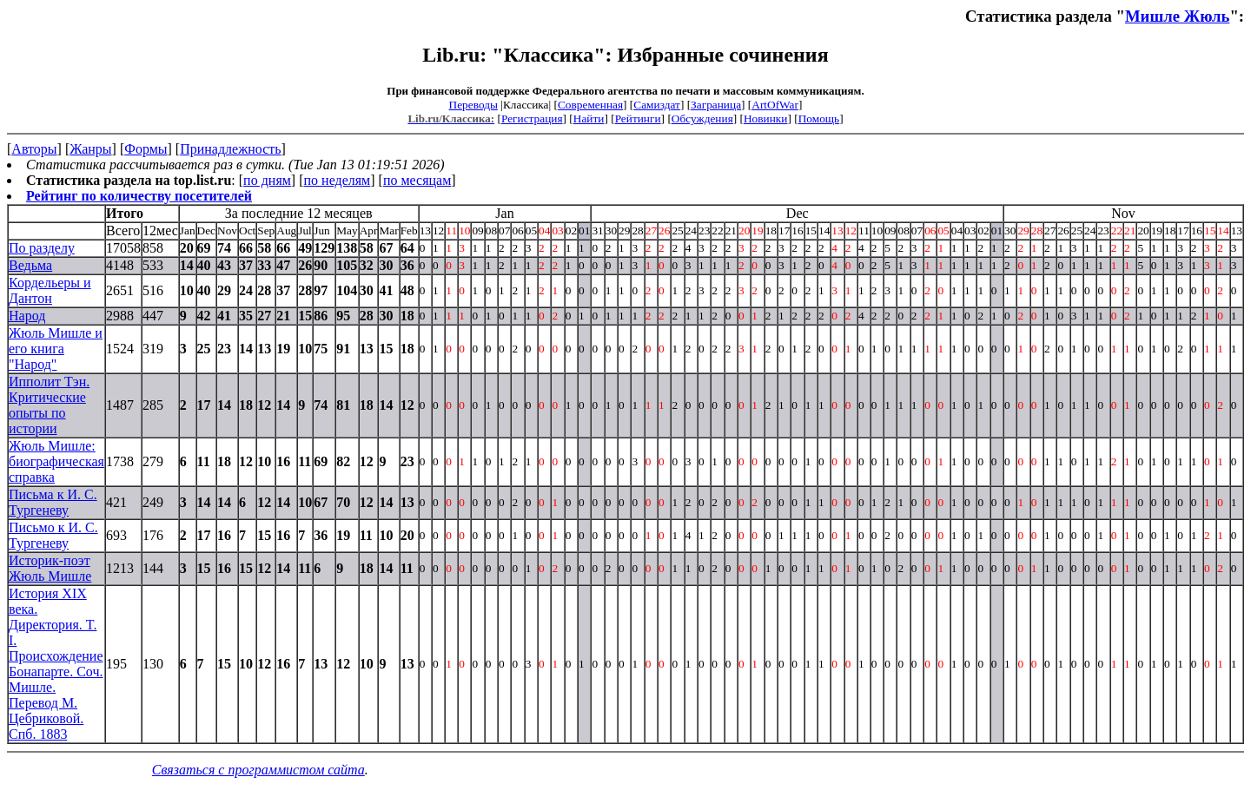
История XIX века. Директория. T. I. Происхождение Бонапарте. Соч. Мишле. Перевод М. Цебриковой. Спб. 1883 (56, 663)
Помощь (818, 118)
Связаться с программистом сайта (258, 769)
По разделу (42, 247)
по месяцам (417, 180)
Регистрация (532, 118)
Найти (589, 118)
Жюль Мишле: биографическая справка (56, 461)
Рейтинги (638, 118)
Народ (27, 315)
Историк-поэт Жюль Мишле (50, 568)
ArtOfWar (774, 104)
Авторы (33, 149)
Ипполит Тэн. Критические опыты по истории (49, 405)
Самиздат (656, 104)
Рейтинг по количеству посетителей (139, 195)
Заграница (716, 104)
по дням (267, 180)
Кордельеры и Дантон (50, 290)
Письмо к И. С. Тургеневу (53, 535)
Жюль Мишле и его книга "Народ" (56, 349)
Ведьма (30, 265)
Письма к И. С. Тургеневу (53, 502)
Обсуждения (702, 118)
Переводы (473, 104)
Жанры (90, 149)
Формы (145, 149)
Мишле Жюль (1177, 16)
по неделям (337, 180)
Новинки (765, 118)
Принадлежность (230, 149)
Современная (590, 104)
